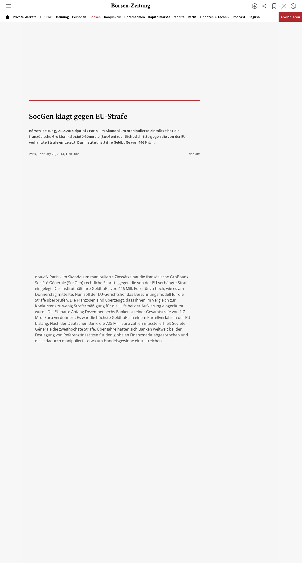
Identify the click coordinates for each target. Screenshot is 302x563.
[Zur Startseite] (131, 6)
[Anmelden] (293, 6)
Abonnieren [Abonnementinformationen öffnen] (290, 17)
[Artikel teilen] (264, 6)
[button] (8, 6)
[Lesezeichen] (274, 6)
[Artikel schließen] (283, 6)
